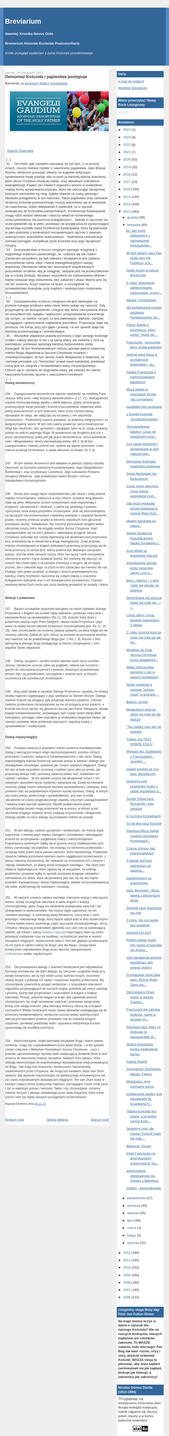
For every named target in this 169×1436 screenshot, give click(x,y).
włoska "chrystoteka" (141, 300)
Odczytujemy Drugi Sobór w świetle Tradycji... (140, 997)
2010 (127, 1267)
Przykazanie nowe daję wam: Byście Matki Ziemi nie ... (143, 980)
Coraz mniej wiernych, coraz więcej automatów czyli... (142, 491)
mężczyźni (61, 932)
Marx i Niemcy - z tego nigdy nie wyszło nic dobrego (142, 585)
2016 (127, 189)
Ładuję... (124, 111)
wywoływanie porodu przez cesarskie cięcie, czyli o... (141, 568)
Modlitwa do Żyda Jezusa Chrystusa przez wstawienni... (142, 655)
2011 (127, 1260)
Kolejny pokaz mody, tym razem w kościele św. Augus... (144, 945)
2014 (127, 204)
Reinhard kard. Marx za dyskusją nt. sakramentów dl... (143, 1032)
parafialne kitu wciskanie (144, 407)
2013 (127, 211)
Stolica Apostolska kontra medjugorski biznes (142, 1049)
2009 (127, 1275)
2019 (127, 167)
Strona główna (57, 1120)
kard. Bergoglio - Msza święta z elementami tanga (143, 895)
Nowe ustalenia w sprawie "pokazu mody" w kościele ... (142, 689)
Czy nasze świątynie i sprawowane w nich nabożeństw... (142, 449)
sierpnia (133, 1213)
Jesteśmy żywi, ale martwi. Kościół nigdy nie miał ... (143, 1133)
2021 (127, 152)
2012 (127, 1253)
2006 (127, 1297)
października (137, 1198)
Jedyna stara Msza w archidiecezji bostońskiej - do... (141, 359)
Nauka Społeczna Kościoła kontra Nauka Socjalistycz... (143, 538)
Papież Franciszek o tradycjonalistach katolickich (141, 377)
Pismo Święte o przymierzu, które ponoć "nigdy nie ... (142, 330)
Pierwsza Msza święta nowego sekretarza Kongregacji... (142, 836)
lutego (132, 1235)
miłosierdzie (15, 954)
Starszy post (100, 1120)
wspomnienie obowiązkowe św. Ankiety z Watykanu (142, 1176)
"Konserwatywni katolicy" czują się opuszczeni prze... (141, 431)
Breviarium (23, 21)
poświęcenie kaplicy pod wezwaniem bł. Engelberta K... (144, 1099)
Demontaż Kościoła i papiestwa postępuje (46, 76)
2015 (127, 197)
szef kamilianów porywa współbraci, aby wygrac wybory (143, 962)
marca (132, 1228)
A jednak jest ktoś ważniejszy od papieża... (139, 865)
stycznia (133, 1243)
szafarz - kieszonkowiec (143, 1188)
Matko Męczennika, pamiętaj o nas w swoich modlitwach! (142, 672)
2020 (127, 159)
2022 (127, 145)
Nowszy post (14, 1120)
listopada (134, 225)
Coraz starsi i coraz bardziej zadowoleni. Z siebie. (143, 620)
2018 (127, 174)
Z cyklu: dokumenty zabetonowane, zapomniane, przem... (144, 288)
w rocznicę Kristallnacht (143, 816)
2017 (127, 182)
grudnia (133, 217)
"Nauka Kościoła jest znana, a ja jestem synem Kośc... (141, 1116)
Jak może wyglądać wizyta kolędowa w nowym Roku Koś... (142, 508)
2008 (127, 1282)
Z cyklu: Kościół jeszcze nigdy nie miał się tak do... (143, 637)
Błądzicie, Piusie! (138, 1146)
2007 (127, 1290)
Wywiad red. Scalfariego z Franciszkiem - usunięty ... (144, 756)
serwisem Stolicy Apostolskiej (46, 83)
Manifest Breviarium (132, 88)
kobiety (47, 932)
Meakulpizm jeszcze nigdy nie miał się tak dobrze (143, 714)
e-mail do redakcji (131, 81)
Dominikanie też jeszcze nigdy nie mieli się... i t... (144, 603)
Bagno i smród (137, 702)
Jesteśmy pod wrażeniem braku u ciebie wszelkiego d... (143, 786)
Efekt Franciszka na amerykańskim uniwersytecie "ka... (142, 1158)
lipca (131, 1220)
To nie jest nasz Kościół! (144, 823)
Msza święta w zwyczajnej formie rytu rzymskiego (141, 394)
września (134, 1206)
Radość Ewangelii (20, 151)
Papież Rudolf (136, 1062)
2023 (127, 137)
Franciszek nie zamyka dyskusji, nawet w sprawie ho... (143, 1014)
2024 (127, 130)
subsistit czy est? (138, 933)
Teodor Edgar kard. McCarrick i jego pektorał (140, 804)
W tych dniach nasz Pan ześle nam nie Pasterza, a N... (144, 258)
